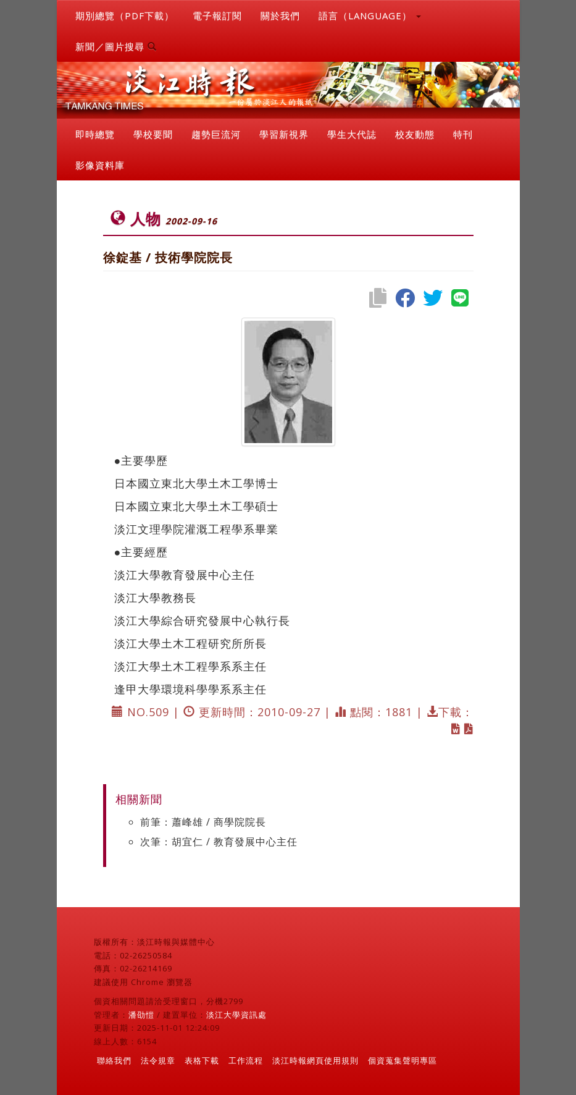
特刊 (463, 134)
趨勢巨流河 (216, 134)
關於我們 (280, 15)
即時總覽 (95, 134)
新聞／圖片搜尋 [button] (116, 46)
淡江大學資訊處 (236, 1014)
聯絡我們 (114, 1060)
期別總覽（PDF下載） (124, 15)
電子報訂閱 (217, 15)
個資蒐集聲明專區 (402, 1060)
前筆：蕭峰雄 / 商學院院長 (203, 822)
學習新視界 (284, 134)
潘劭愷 (141, 1014)
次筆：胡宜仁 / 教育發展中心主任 (219, 841)
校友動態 (415, 134)
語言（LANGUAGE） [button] (370, 15)
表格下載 (202, 1060)
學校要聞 (153, 134)
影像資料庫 (100, 165)
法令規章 (158, 1060)
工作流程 (245, 1060)
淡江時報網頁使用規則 (315, 1060)
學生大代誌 (352, 134)
